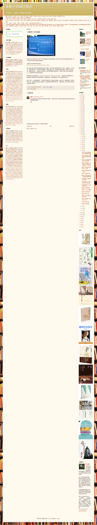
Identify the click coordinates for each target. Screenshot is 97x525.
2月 (82, 208)
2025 (81, 97)
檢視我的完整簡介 (83, 510)
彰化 (10, 140)
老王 (18, 168)
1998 (81, 226)
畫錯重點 (18, 52)
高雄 (17, 135)
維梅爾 (9, 165)
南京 (11, 96)
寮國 (20, 116)
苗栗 (18, 139)
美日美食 (12, 54)
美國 (21, 107)
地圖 (43, 16)
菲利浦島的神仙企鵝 (35, 59)
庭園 (33, 24)
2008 (81, 131)
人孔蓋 (18, 51)
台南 (32, 23)
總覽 (7, 16)
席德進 (9, 179)
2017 (81, 113)
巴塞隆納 (80, 20)
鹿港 (18, 140)
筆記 (16, 47)
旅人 (54, 24)
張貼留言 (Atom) (33, 128)
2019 (81, 109)
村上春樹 (9, 170)
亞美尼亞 (29, 19)
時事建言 (10, 61)
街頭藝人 (51, 24)
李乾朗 (7, 174)
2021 (81, 105)
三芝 (11, 142)
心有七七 (16, 148)
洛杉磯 (7, 95)
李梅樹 (14, 172)
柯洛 (21, 176)
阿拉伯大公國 (18, 119)
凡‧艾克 (11, 173)
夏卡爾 (46, 25)
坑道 (35, 24)
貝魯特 (10, 91)
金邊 (20, 88)
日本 (15, 107)
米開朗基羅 (11, 25)
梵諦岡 (15, 116)
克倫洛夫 (7, 89)
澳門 (8, 85)
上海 (10, 20)
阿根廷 (9, 123)
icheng (7, 166)
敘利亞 (14, 19)
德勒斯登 (67, 20)
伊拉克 (10, 125)
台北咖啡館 (8, 24)
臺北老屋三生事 (15, 17)
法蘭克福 (72, 20)
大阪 (8, 81)
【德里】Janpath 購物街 (86, 189)
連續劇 (74, 24)
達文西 (17, 170)
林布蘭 (18, 172)
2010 (81, 127)
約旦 (13, 87)
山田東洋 (10, 172)
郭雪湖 (54, 25)
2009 (81, 129)
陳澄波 (58, 25)
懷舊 (41, 24)
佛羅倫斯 (43, 20)
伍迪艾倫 (71, 24)
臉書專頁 (60, 16)
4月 (82, 150)
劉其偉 (15, 173)
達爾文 (13, 169)
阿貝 (31, 88)
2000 (81, 224)
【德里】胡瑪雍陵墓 (85, 187)
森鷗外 (17, 174)
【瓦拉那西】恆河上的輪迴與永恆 (86, 185)
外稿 (18, 16)
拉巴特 (21, 99)
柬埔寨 (11, 111)
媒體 (27, 16)
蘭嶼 (16, 142)
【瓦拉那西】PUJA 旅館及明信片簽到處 (86, 182)
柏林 (63, 20)
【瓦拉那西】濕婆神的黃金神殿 (86, 179)
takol (21, 169)
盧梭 (12, 177)
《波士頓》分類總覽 (84, 49)
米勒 (28, 25)
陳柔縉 (14, 176)
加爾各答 (7, 96)
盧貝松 (18, 163)
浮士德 (8, 177)
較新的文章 (29, 126)
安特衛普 (18, 96)
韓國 (18, 118)
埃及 (14, 122)
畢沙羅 (10, 176)
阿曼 (11, 19)
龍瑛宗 (62, 25)
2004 (81, 216)
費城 (21, 85)
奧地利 (9, 112)
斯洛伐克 (40, 19)
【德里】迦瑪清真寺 (85, 191)
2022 (81, 103)
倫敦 (47, 20)
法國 (10, 108)
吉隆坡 (14, 96)
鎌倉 (17, 80)
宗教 (61, 24)
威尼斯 (38, 20)
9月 (82, 140)
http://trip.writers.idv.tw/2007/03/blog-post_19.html (38, 65)
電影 (67, 24)
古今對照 (9, 51)
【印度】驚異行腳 (85, 201)
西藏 (14, 118)
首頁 (64, 16)
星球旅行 (55, 16)
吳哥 (24, 20)
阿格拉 (8, 87)
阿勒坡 (14, 91)
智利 (55, 19)
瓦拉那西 (13, 85)
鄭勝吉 (16, 162)
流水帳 (30, 16)
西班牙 (20, 111)
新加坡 (17, 92)
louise (11, 159)
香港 (19, 81)
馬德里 (76, 20)
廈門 (17, 89)
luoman (49, 518)
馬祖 (39, 23)
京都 (15, 20)
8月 (82, 142)
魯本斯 (24, 25)
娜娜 (15, 159)
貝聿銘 (8, 169)
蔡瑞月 (14, 158)
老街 (37, 24)
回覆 (31, 102)
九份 (30, 23)
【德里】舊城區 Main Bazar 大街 (85, 199)
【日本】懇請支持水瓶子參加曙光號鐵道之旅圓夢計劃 (88, 54)
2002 (81, 220)
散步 (7, 60)
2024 (81, 99)
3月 (82, 206)
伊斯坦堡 (28, 20)
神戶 (21, 20)
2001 (81, 222)
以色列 (7, 19)
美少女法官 (13, 168)
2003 (81, 218)
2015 (81, 117)
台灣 (7, 107)
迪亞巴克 (16, 88)
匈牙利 (7, 120)
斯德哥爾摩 (19, 94)
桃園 (13, 135)
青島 (19, 98)
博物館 (81, 24)
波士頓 (7, 80)
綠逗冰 (39, 16)
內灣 (14, 142)
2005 (81, 214)
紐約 (88, 20)
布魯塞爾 (13, 92)
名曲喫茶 (17, 24)
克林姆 (11, 166)
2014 (81, 119)
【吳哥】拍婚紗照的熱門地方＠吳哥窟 (86, 160)
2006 (81, 212)
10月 (82, 138)
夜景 (7, 48)
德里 (18, 85)
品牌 (48, 24)
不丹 (36, 19)
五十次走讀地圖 (9, 47)
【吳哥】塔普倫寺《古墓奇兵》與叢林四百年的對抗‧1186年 (86, 164)
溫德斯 (8, 163)
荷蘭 (13, 119)
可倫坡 (10, 99)
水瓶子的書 (8, 17)
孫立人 (21, 166)
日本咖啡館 (22, 24)
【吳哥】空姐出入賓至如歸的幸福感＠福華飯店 (86, 156)
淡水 (9, 136)
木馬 (21, 151)
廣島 (9, 78)
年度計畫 (35, 16)
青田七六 (47, 16)
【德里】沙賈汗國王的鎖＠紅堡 (86, 196)
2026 (81, 95)
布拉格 (59, 20)
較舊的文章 (71, 126)
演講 (21, 16)
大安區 (18, 23)
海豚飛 (7, 151)
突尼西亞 (18, 123)
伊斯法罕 (19, 95)
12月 (82, 134)
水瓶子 (14, 16)
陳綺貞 (17, 169)
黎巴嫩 (17, 19)
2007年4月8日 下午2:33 (38, 96)
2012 (81, 123)
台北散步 (27, 24)
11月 (82, 136)
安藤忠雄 (16, 156)
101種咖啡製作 (12, 52)
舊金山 (15, 95)
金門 (36, 23)
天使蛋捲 (17, 154)
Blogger (58, 518)
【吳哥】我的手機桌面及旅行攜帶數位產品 (86, 153)
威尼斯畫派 (87, 24)
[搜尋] (15, 34)
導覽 (24, 16)
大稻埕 (10, 23)
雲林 (16, 84)
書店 (46, 24)
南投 (10, 139)
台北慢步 (22, 17)
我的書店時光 (8, 65)
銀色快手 (17, 177)
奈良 (18, 20)
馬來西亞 (16, 120)
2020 (81, 107)
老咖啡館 (13, 24)
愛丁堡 (17, 99)
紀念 (21, 44)
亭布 (9, 94)
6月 (82, 146)
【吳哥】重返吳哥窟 (85, 173)
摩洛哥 (44, 19)
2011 (81, 125)
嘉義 (14, 139)
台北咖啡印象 (9, 64)
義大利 (20, 108)
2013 (81, 121)
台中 (16, 74)
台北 (7, 23)
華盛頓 (12, 98)
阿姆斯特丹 (20, 91)
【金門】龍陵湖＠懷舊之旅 (88, 33)
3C (20, 47)
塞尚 (18, 176)
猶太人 (13, 163)
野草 (51, 16)
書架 (15, 44)
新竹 (21, 134)
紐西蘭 (14, 125)
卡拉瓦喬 (20, 25)
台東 (34, 23)
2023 (81, 101)
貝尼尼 (13, 170)
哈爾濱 (13, 99)
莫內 (34, 25)
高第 (13, 161)
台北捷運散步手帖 (17, 64)
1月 (82, 210)
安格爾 (19, 173)
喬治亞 (11, 120)
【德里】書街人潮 (85, 193)
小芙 (21, 156)
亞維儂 (8, 92)
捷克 (14, 109)
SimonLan (18, 161)
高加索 (24, 19)
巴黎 (32, 20)
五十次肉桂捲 (9, 49)
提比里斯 (13, 94)
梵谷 (40, 25)
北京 (7, 20)
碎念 (10, 44)
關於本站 (11, 16)
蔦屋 (14, 51)
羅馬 (35, 20)
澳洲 (35, 88)
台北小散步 (14, 65)
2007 (81, 133)
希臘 (11, 114)
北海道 (48, 19)
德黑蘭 (11, 88)
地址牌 (19, 45)
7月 (82, 144)
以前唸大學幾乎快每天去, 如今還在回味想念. (85, 85)
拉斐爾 (15, 25)
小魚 (19, 149)
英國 (15, 108)
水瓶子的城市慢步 (19, 6)
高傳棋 (14, 165)
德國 (18, 109)
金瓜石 (26, 23)
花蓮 (17, 136)
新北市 (15, 71)
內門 (8, 142)
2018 (81, 111)
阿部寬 (9, 158)
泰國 (10, 118)
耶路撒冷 (17, 87)
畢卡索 (50, 25)
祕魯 (52, 19)
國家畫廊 (51, 20)
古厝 (39, 24)
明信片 (63, 24)
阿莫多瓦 (8, 161)
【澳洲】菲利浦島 (85, 203)
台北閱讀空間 (28, 17)
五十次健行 (18, 48)
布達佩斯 (13, 89)
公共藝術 (57, 24)
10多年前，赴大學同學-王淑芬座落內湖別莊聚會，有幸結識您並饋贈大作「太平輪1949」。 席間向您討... (85, 78)
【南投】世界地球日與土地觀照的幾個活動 (86, 176)
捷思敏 (15, 155)
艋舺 (19, 138)
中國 (9, 109)
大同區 (14, 23)
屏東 (10, 138)
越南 (6, 122)
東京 (12, 20)
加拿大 (10, 122)
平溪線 (22, 23)
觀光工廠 (78, 24)
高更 (37, 25)
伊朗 (21, 19)
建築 (16, 42)
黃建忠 (21, 162)
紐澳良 (11, 95)
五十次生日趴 (19, 49)
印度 (33, 19)
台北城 (11, 134)
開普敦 (15, 98)
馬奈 (31, 25)
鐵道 (30, 24)
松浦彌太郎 (12, 174)
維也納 (55, 20)
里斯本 (84, 20)
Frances (7, 159)
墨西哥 (17, 122)
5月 (82, 148)
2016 (81, 115)
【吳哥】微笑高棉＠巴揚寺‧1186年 (86, 168)
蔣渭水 (7, 154)
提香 (8, 168)
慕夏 (43, 25)
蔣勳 (12, 179)
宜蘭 (7, 134)
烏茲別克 (14, 123)
